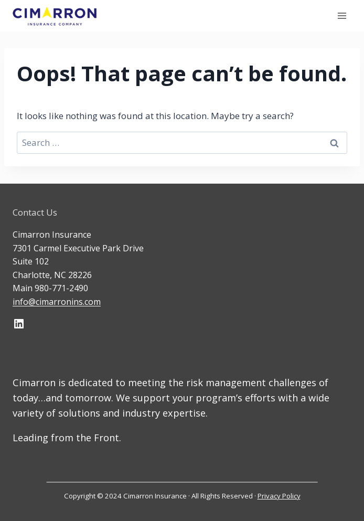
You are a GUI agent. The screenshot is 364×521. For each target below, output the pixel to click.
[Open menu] (341, 15)
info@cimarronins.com (57, 301)
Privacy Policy (279, 496)
